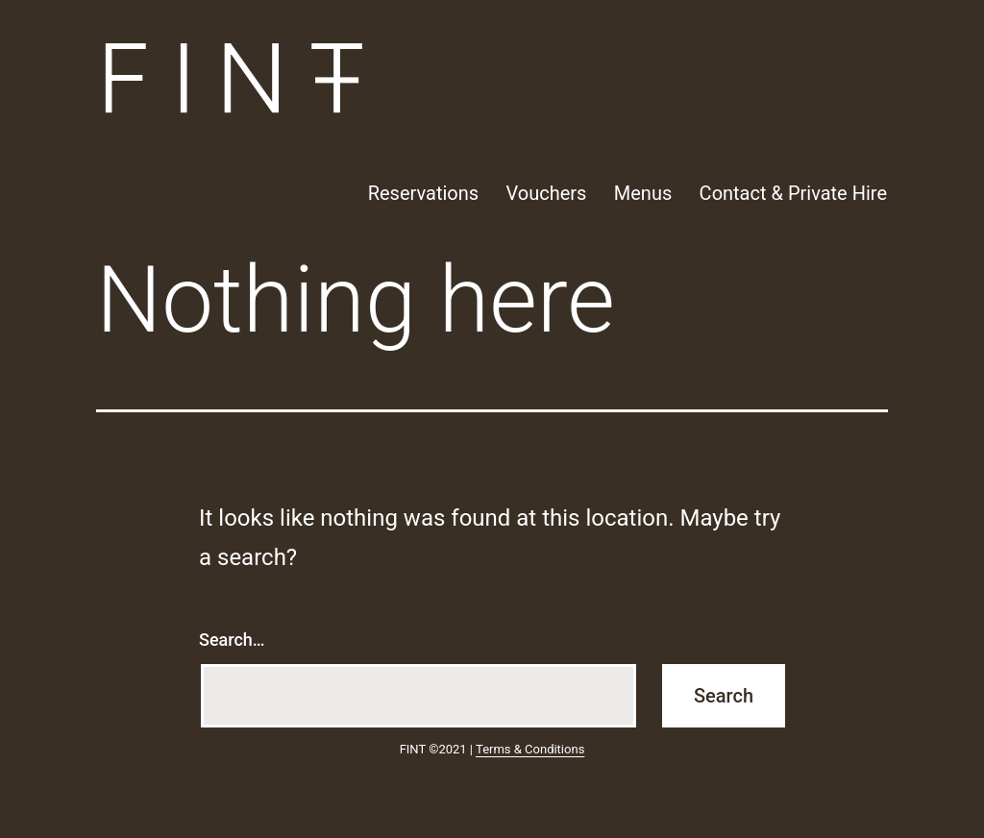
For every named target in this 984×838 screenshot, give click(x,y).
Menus (643, 193)
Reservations (423, 193)
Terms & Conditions (530, 749)
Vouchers (545, 193)
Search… (232, 639)
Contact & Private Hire (793, 193)
